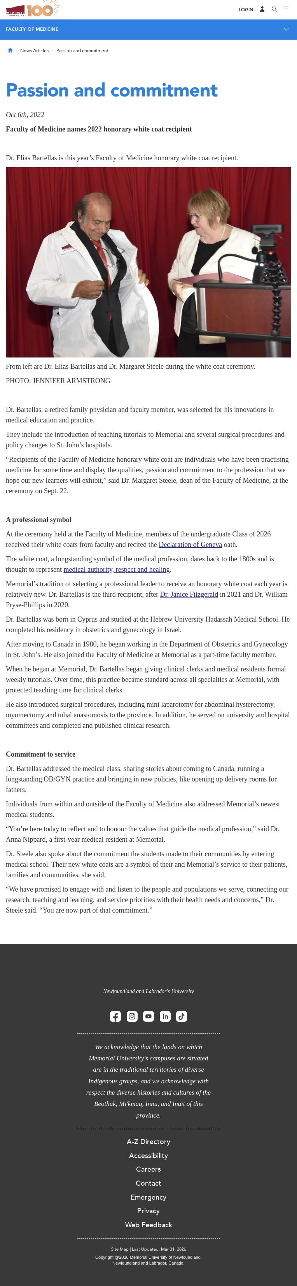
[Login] (246, 10)
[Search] (274, 10)
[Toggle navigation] (286, 9)
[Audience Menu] (262, 10)
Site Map (120, 1249)
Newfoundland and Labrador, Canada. (148, 1263)
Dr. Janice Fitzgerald (189, 594)
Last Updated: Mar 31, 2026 (159, 1249)
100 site (44, 9)
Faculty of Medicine (32, 29)
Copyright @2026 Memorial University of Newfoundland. (148, 1257)
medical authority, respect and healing (116, 569)
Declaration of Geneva (190, 544)
